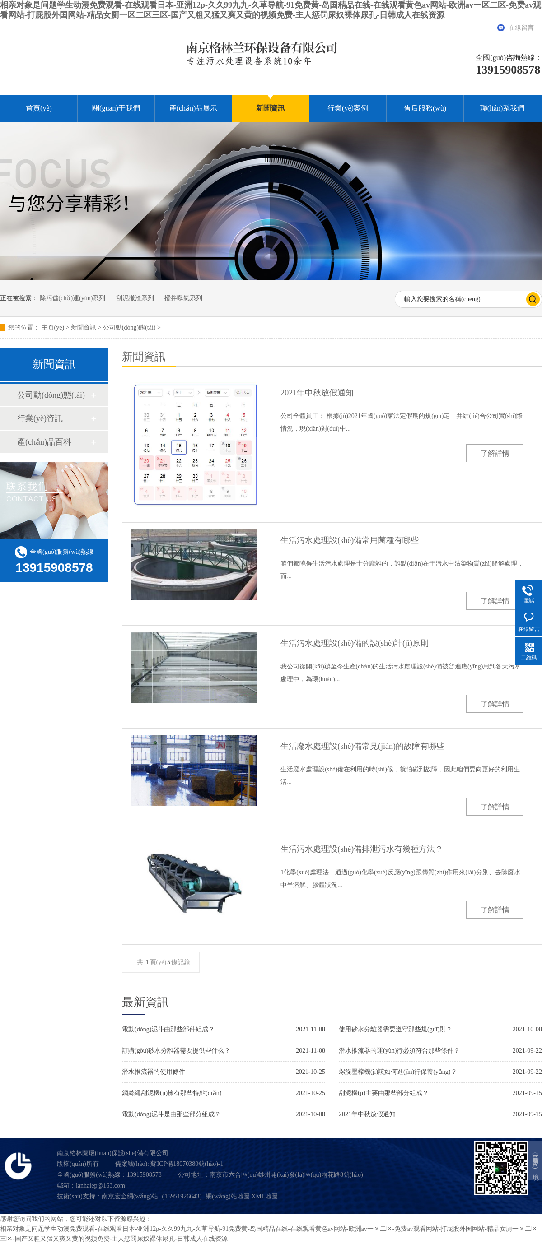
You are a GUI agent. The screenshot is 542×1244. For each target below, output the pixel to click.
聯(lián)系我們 (502, 108)
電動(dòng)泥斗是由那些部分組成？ (171, 1114)
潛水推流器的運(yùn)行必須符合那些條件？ (399, 1050)
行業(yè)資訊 (40, 418)
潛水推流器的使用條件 (153, 1071)
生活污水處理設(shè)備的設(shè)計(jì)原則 (354, 643)
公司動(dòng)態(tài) (129, 327)
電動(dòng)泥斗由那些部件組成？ (168, 1029)
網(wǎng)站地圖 (227, 1196)
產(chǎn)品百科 (44, 441)
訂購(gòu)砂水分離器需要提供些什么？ (176, 1050)
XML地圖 (264, 1196)
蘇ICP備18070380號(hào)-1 (186, 1163)
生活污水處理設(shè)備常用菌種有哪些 (349, 540)
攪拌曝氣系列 (183, 298)
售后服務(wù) (425, 108)
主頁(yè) (53, 327)
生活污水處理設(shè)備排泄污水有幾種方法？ (361, 849)
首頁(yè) (39, 108)
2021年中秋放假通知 (317, 392)
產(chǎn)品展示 (193, 108)
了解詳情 (495, 453)
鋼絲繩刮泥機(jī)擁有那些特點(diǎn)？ (171, 1093)
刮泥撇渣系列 (135, 298)
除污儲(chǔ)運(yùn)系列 (73, 298)
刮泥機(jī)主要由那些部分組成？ (384, 1093)
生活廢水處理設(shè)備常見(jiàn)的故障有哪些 (362, 746)
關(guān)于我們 (116, 108)
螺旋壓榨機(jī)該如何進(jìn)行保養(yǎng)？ (398, 1071)
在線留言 (521, 27)
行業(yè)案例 (347, 108)
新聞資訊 (270, 108)
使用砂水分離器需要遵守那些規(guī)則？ (395, 1029)
